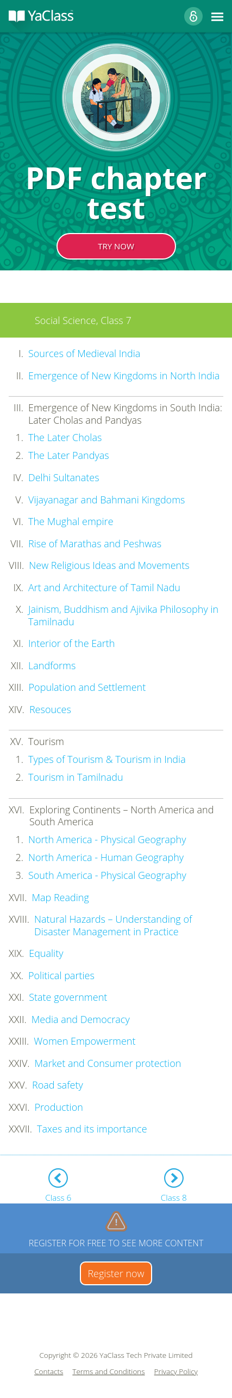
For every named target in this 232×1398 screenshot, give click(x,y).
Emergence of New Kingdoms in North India (124, 375)
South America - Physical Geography (107, 875)
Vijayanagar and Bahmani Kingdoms (106, 499)
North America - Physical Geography (107, 839)
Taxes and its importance (92, 1128)
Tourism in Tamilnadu (75, 777)
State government (68, 997)
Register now (115, 1273)
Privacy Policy (176, 1371)
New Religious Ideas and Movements (109, 565)
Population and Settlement (87, 687)
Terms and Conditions (108, 1371)
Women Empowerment (84, 1040)
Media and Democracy (81, 1019)
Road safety (57, 1084)
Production (59, 1107)
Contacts (48, 1371)
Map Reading (60, 897)
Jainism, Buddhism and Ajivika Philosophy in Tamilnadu (123, 615)
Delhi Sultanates (63, 477)
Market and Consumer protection (108, 1063)
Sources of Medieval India (84, 353)
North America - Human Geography (106, 857)
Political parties (61, 975)
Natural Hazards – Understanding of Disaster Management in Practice (113, 925)
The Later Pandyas (68, 455)
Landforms (52, 665)
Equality (46, 953)
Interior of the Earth (71, 643)
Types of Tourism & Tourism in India (107, 759)
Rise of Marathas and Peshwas (94, 543)
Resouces (50, 709)
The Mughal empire (71, 521)
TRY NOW (116, 246)
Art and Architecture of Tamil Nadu (104, 587)
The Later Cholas (65, 437)
